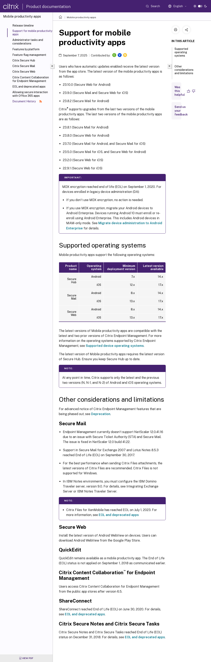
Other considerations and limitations (184, 71)
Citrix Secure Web (23, 71)
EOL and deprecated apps (28, 86)
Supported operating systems (181, 54)
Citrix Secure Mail (23, 66)
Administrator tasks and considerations (27, 41)
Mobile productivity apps (81, 17)
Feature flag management (29, 54)
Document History (27, 101)
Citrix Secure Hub (23, 60)
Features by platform (25, 49)
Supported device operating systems (115, 346)
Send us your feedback (181, 110)
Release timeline (23, 25)
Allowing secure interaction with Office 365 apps (30, 94)
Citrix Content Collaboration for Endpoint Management (30, 79)
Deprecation (100, 414)
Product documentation (48, 6)
